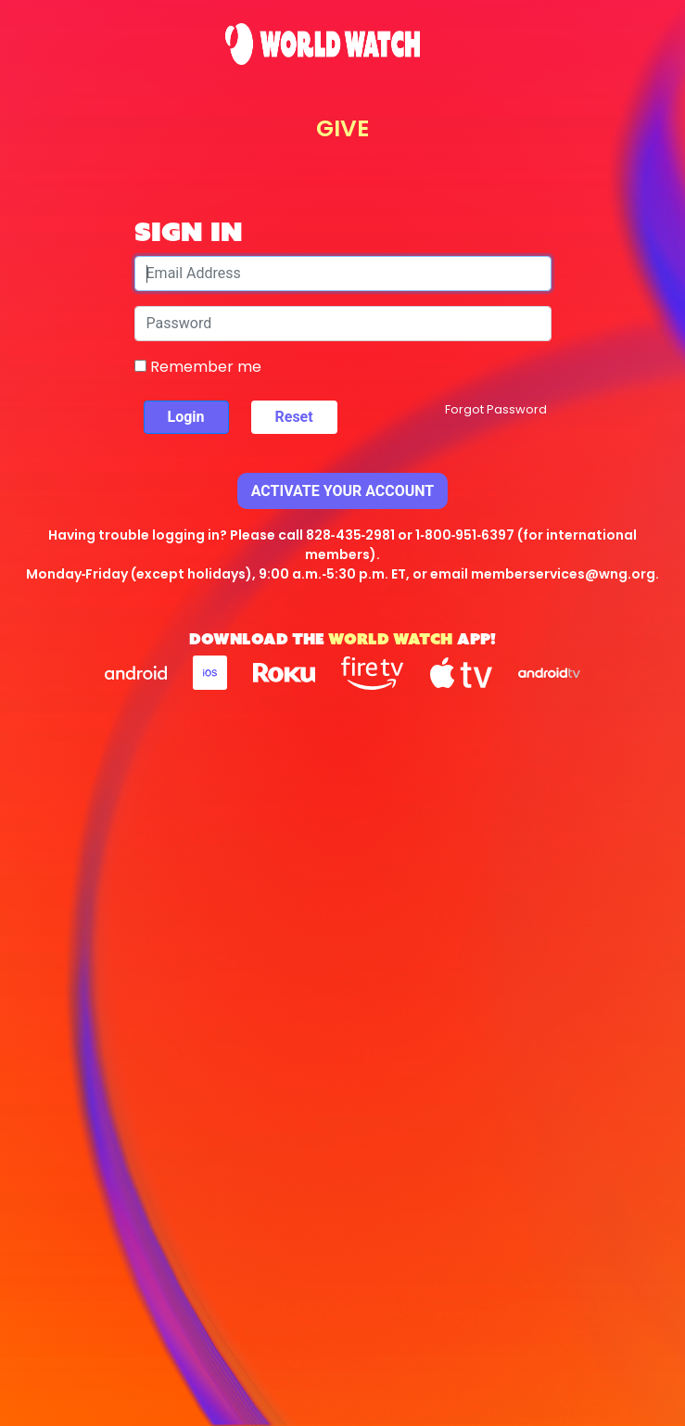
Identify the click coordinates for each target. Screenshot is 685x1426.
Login (186, 417)
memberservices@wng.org (563, 574)
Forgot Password (496, 409)
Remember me (197, 366)
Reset (294, 417)
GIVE (342, 128)
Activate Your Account (343, 491)
